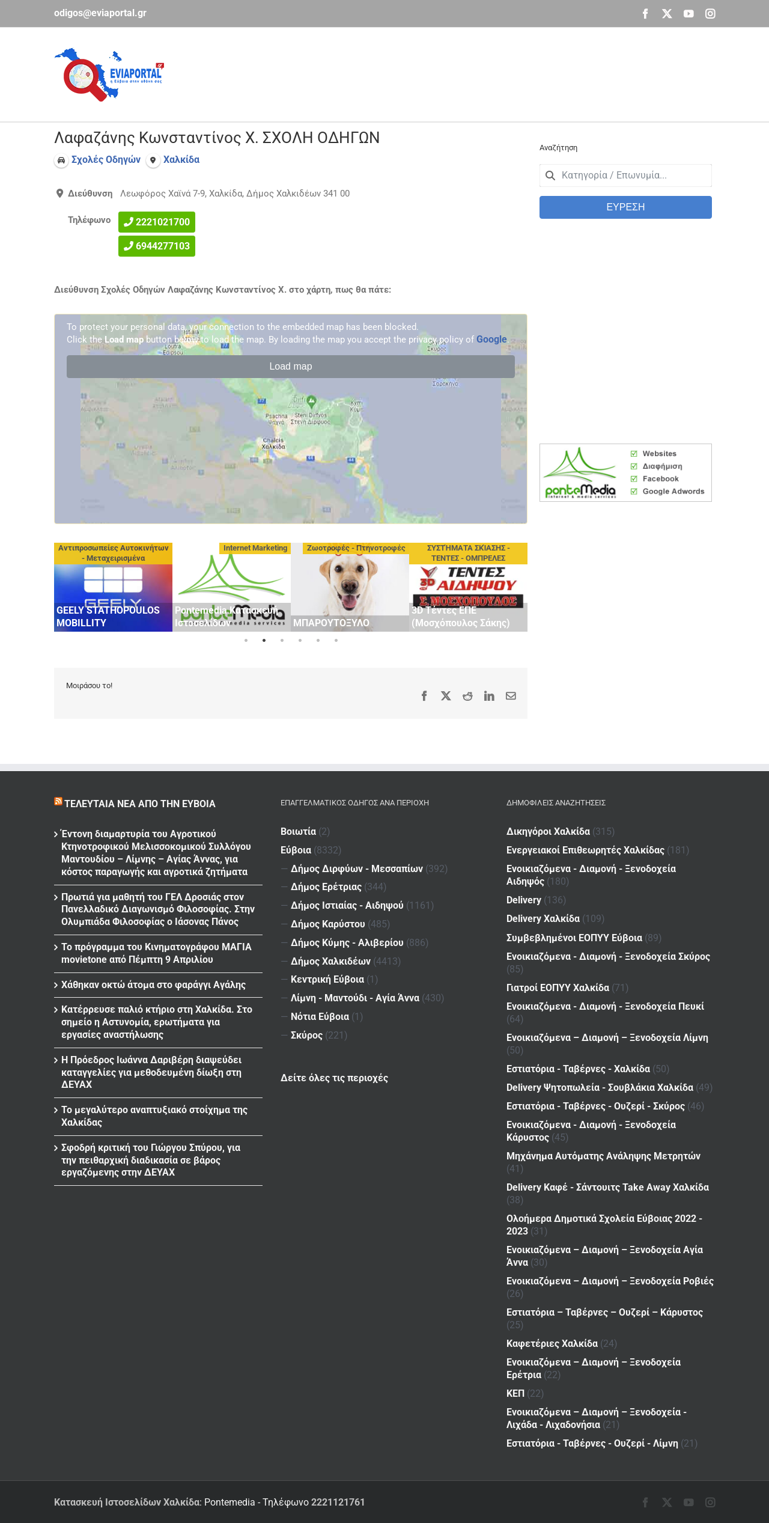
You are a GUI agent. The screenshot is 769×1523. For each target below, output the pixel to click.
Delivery (523, 900)
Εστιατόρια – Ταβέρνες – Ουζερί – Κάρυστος (604, 1312)
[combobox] (626, 175)
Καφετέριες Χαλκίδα (552, 1343)
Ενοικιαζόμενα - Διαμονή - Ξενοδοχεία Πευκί (605, 1006)
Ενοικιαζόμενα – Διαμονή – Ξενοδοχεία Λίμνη (607, 1037)
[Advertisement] (496, 73)
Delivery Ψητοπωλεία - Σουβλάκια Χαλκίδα (599, 1087)
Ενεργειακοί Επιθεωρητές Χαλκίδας (585, 850)
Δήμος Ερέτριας (326, 887)
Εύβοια (296, 850)
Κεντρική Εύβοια (327, 979)
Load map (290, 366)
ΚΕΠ (515, 1393)
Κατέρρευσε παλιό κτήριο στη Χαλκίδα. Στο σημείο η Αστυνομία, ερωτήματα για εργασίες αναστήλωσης (156, 1022)
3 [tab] (282, 641)
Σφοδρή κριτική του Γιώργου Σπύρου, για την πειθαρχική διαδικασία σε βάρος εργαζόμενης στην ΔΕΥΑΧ (150, 1160)
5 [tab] (318, 641)
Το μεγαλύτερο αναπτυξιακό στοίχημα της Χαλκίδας (154, 1116)
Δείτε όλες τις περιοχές (334, 1078)
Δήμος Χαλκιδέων (331, 961)
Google (491, 339)
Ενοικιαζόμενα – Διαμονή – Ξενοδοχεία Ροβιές (610, 1281)
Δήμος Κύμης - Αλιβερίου (347, 942)
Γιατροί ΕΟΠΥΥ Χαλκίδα (557, 987)
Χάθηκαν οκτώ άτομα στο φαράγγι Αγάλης (153, 984)
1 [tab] (246, 641)
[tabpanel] (113, 587)
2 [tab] (264, 641)
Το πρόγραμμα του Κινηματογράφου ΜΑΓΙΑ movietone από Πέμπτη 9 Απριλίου (156, 953)
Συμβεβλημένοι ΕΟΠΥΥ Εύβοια (574, 938)
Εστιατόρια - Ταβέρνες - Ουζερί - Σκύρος (595, 1106)
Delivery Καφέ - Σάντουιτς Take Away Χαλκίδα (607, 1187)
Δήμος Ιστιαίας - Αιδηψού (347, 905)
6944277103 (163, 246)
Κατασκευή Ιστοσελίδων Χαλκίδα (126, 1502)
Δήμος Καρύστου (328, 924)
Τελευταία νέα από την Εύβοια (140, 804)
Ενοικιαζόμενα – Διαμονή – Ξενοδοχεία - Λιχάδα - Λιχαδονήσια (596, 1418)
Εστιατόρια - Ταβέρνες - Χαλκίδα (578, 1069)
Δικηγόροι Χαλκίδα (548, 831)
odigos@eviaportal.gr (100, 13)
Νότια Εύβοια (320, 1016)
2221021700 (163, 222)
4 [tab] (300, 641)
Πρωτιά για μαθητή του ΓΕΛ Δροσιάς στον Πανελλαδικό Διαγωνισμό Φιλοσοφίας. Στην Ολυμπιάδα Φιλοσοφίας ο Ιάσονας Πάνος (158, 909)
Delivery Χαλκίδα (543, 918)
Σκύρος (307, 1035)
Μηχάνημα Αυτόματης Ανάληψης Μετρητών (603, 1156)
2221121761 (338, 1502)
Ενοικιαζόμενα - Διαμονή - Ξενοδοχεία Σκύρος (608, 956)
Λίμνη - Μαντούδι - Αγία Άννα (355, 998)
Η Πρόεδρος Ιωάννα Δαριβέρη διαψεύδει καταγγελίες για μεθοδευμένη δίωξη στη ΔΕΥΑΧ (151, 1072)
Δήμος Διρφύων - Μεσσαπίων (357, 868)
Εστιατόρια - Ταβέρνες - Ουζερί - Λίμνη (592, 1443)
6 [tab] (336, 641)
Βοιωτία (298, 831)
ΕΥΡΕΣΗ (625, 207)
